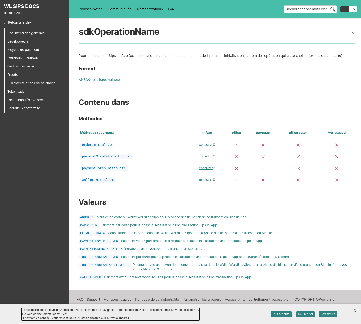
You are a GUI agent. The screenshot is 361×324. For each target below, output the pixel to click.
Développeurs (17, 41)
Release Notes (90, 9)
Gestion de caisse (20, 66)
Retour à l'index (19, 22)
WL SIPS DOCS (21, 6)
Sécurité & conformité (23, 108)
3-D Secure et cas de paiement (31, 83)
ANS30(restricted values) (99, 80)
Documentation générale (25, 33)
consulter (206, 145)
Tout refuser (305, 314)
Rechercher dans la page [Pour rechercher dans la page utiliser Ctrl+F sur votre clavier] (352, 32)
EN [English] (353, 9)
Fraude (12, 74)
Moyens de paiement (23, 50)
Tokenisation (16, 91)
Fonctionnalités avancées (26, 100)
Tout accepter (281, 314)
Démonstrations (150, 9)
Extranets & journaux (23, 58)
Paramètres (328, 314)
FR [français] (344, 9)
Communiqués (120, 9)
